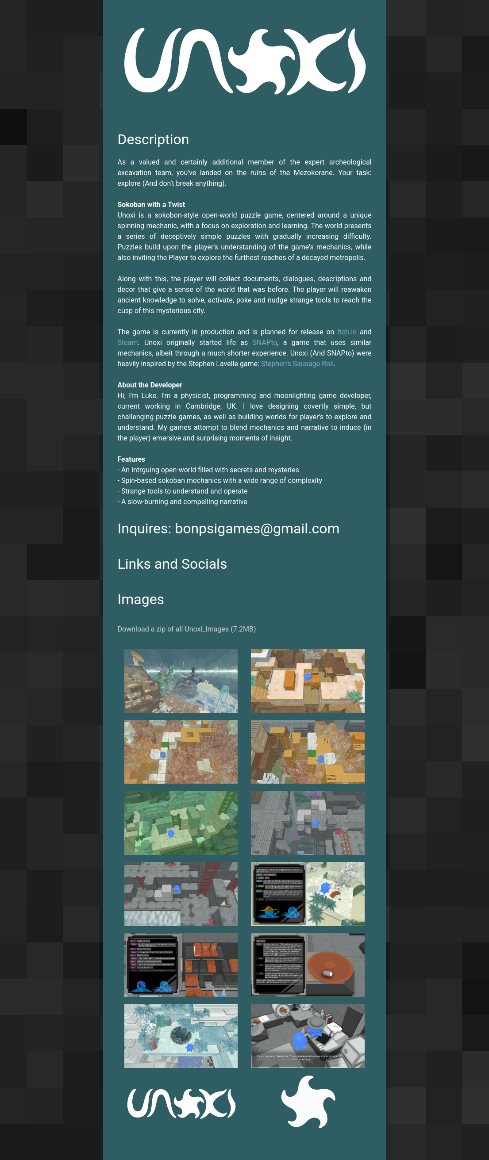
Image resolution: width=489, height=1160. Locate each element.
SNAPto (265, 342)
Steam (128, 342)
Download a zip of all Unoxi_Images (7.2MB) (187, 629)
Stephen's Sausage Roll (297, 364)
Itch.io (347, 332)
